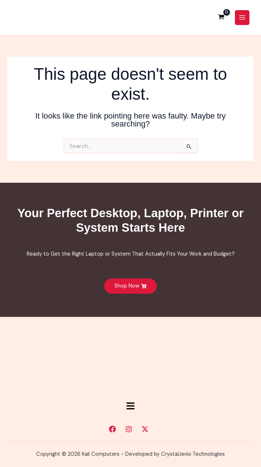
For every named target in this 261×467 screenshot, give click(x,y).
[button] (130, 407)
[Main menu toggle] (242, 18)
